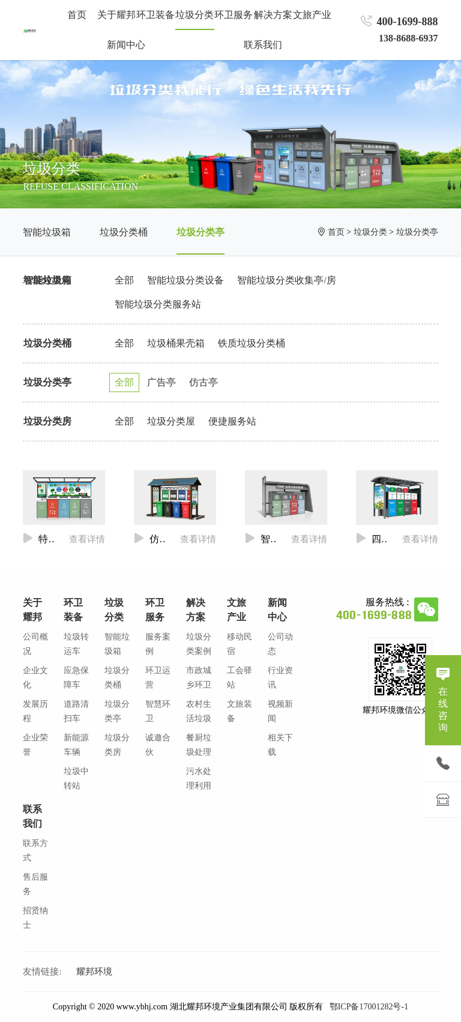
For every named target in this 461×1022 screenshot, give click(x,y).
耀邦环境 (94, 971)
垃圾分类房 (47, 421)
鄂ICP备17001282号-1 (369, 1006)
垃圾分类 (370, 232)
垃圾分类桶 (124, 232)
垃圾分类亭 (200, 232)
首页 (76, 15)
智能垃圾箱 (47, 232)
